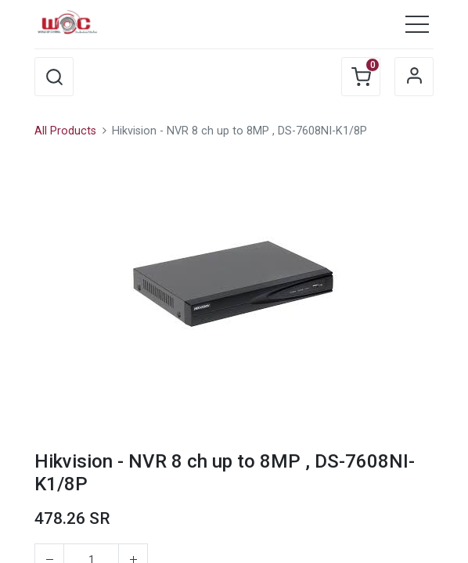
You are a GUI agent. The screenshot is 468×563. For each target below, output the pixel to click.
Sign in (414, 76)
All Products (65, 131)
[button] (54, 76)
